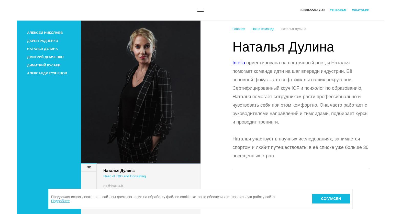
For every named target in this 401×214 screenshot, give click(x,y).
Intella (238, 62)
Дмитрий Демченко (45, 57)
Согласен (331, 199)
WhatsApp (360, 10)
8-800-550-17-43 (312, 10)
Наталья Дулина (42, 49)
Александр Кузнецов (47, 73)
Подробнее (60, 201)
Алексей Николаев (45, 33)
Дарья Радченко (42, 41)
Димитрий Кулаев (44, 65)
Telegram (338, 10)
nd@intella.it (113, 186)
